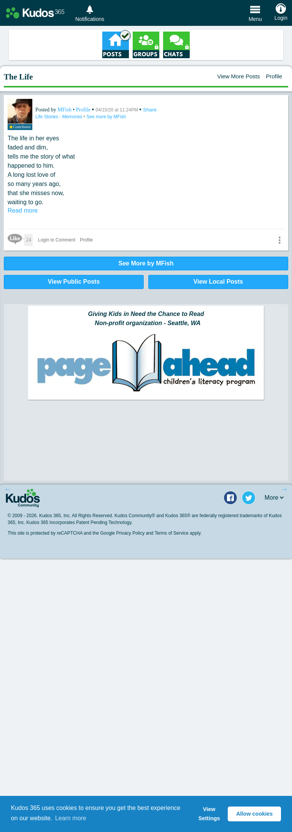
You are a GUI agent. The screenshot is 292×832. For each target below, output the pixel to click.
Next (284, 489)
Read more (23, 210)
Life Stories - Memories (59, 116)
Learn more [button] (70, 818)
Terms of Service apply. (178, 533)
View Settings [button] (209, 813)
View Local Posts (218, 281)
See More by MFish (146, 263)
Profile (274, 76)
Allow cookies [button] (254, 814)
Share (150, 110)
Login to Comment (56, 240)
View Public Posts (74, 281)
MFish (65, 110)
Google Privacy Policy (122, 533)
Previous (7, 489)
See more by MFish (106, 116)
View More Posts (238, 76)
